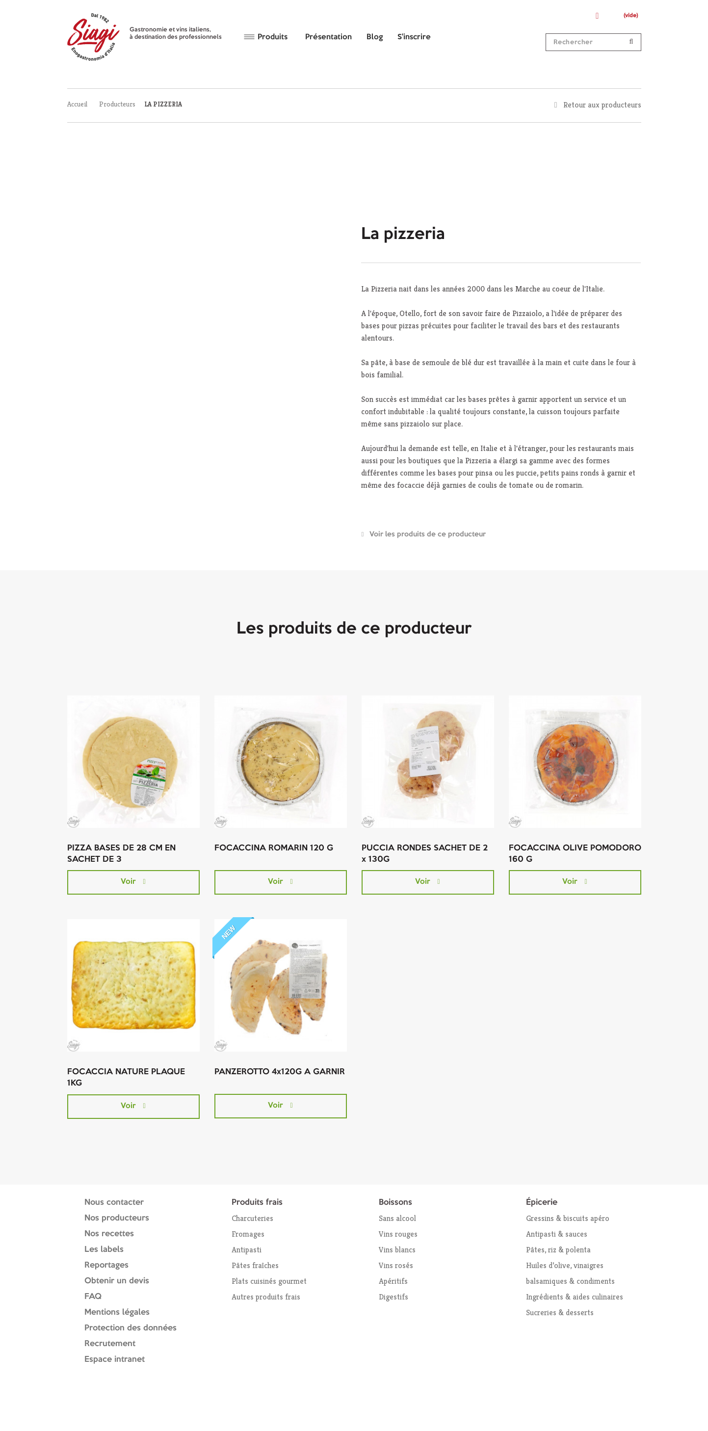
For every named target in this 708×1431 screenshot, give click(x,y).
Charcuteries (252, 1218)
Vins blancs (397, 1250)
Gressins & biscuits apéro (567, 1218)
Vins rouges (398, 1234)
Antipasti (247, 1250)
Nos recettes (109, 1234)
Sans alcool (397, 1218)
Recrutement (109, 1344)
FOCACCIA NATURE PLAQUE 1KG (126, 1077)
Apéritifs (393, 1281)
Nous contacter (114, 1202)
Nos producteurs (116, 1218)
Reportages (106, 1265)
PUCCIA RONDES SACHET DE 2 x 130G (425, 854)
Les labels (104, 1249)
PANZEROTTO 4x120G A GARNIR (279, 1072)
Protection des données (130, 1328)
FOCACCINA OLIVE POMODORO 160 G (575, 854)
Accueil (77, 104)
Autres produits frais (266, 1297)
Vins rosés (396, 1265)
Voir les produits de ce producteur (427, 534)
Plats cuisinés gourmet (269, 1281)
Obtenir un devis (116, 1281)
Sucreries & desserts (560, 1312)
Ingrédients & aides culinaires (574, 1297)
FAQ (93, 1296)
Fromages (248, 1234)
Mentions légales (117, 1312)
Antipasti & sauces (556, 1234)
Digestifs (393, 1297)
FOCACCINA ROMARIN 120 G (273, 848)
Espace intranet (114, 1359)
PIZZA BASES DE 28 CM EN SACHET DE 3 (121, 854)
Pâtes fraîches (255, 1265)
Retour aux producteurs (602, 105)
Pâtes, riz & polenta (558, 1250)
